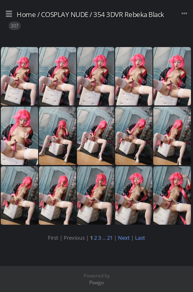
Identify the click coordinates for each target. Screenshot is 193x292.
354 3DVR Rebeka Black (128, 14)
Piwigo (96, 282)
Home (26, 14)
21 (110, 237)
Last (140, 237)
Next (124, 237)
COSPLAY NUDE (64, 14)
